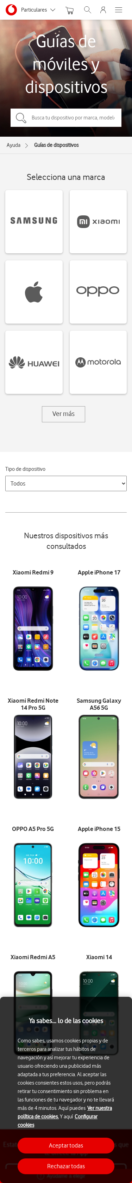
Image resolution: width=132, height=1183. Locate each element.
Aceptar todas (66, 1145)
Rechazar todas (66, 1166)
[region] (66, 1090)
